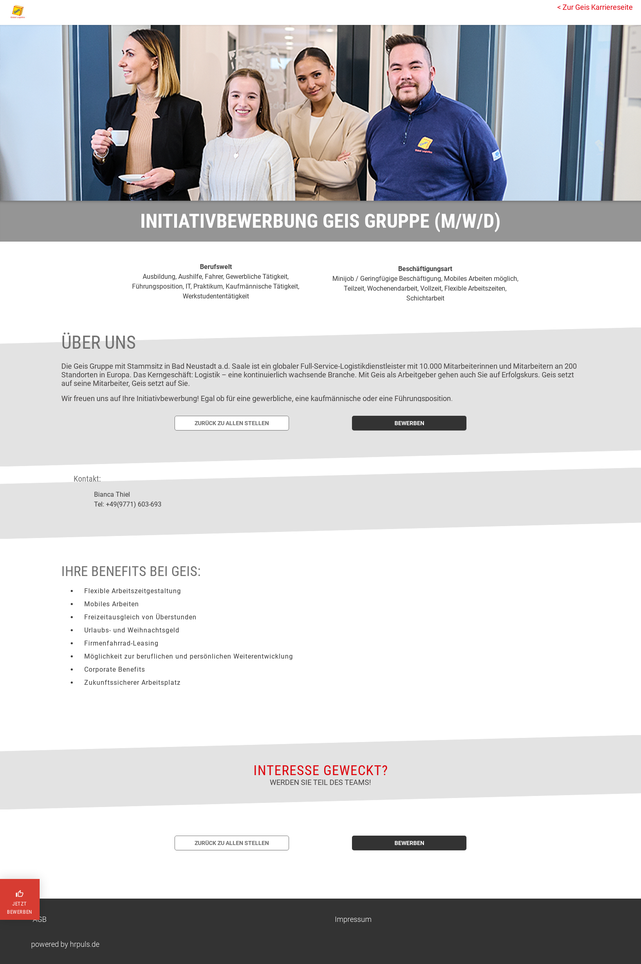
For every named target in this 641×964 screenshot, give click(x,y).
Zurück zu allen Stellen (232, 423)
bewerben (409, 423)
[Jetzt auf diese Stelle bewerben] (409, 423)
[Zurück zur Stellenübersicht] (231, 423)
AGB (40, 919)
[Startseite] (43, 11)
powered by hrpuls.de (65, 944)
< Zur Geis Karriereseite (595, 7)
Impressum (353, 919)
